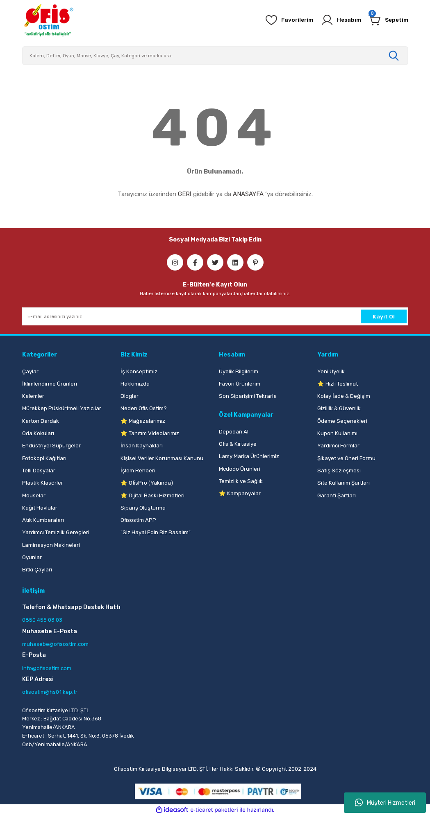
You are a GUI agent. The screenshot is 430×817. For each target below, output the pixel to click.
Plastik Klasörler (42, 483)
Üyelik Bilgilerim (238, 371)
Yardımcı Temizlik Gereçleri (55, 532)
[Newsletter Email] (215, 316)
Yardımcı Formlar (338, 445)
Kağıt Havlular (39, 508)
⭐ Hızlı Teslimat (337, 384)
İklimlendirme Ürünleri (49, 384)
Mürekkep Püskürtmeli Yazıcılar (61, 408)
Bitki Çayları (37, 569)
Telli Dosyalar (38, 470)
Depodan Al (233, 432)
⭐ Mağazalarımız (143, 421)
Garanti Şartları (336, 495)
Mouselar (34, 495)
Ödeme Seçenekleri (342, 421)
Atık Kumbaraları (43, 520)
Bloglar (130, 396)
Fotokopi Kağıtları (44, 458)
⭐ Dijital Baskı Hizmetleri (152, 495)
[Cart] (387, 20)
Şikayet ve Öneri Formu (346, 458)
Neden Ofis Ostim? (144, 408)
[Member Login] (337, 20)
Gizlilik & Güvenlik (339, 408)
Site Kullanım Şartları (343, 483)
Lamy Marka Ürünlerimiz (249, 456)
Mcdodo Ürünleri (239, 469)
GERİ (184, 194)
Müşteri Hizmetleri (385, 802)
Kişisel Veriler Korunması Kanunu (162, 458)
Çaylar (30, 371)
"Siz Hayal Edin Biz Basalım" (156, 532)
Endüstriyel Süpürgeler (51, 445)
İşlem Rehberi (138, 470)
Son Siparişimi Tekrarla (248, 396)
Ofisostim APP (138, 520)
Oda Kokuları (38, 433)
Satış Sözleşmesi (339, 470)
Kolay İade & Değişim (343, 396)
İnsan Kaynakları (142, 445)
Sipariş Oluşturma (143, 508)
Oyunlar (32, 557)
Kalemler (33, 396)
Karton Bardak (40, 421)
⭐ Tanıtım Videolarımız (150, 433)
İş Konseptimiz (139, 371)
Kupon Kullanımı (337, 433)
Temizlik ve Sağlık (241, 481)
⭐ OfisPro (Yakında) (147, 483)
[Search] (215, 55)
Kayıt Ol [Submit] (384, 317)
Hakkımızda (135, 384)
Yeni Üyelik (331, 371)
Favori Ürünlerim (239, 384)
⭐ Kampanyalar (240, 493)
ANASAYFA (248, 194)
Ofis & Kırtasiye (238, 444)
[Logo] (48, 20)
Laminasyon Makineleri (51, 545)
